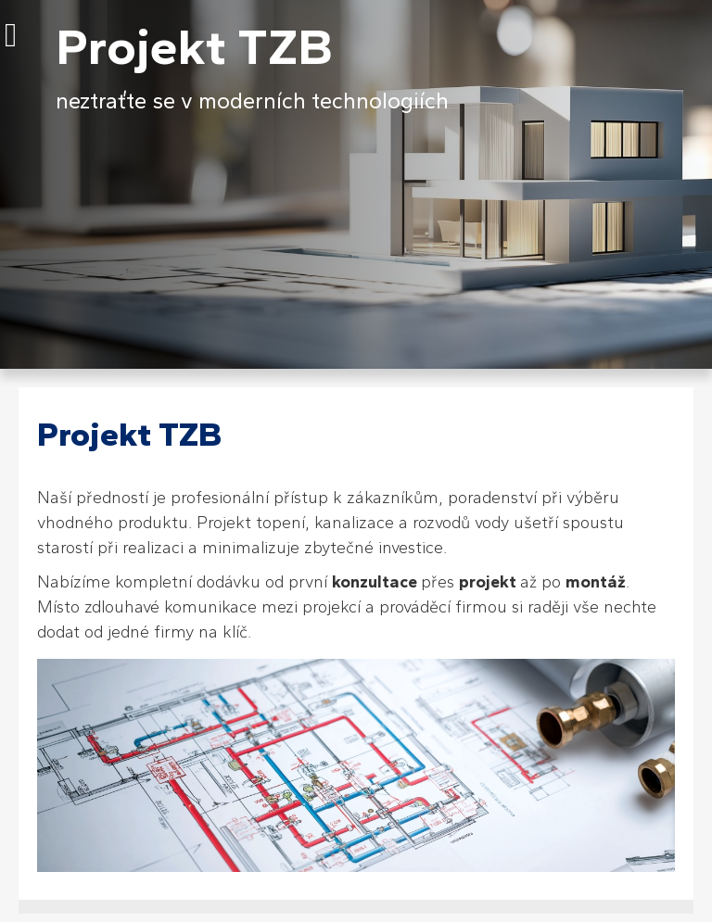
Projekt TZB (194, 47)
